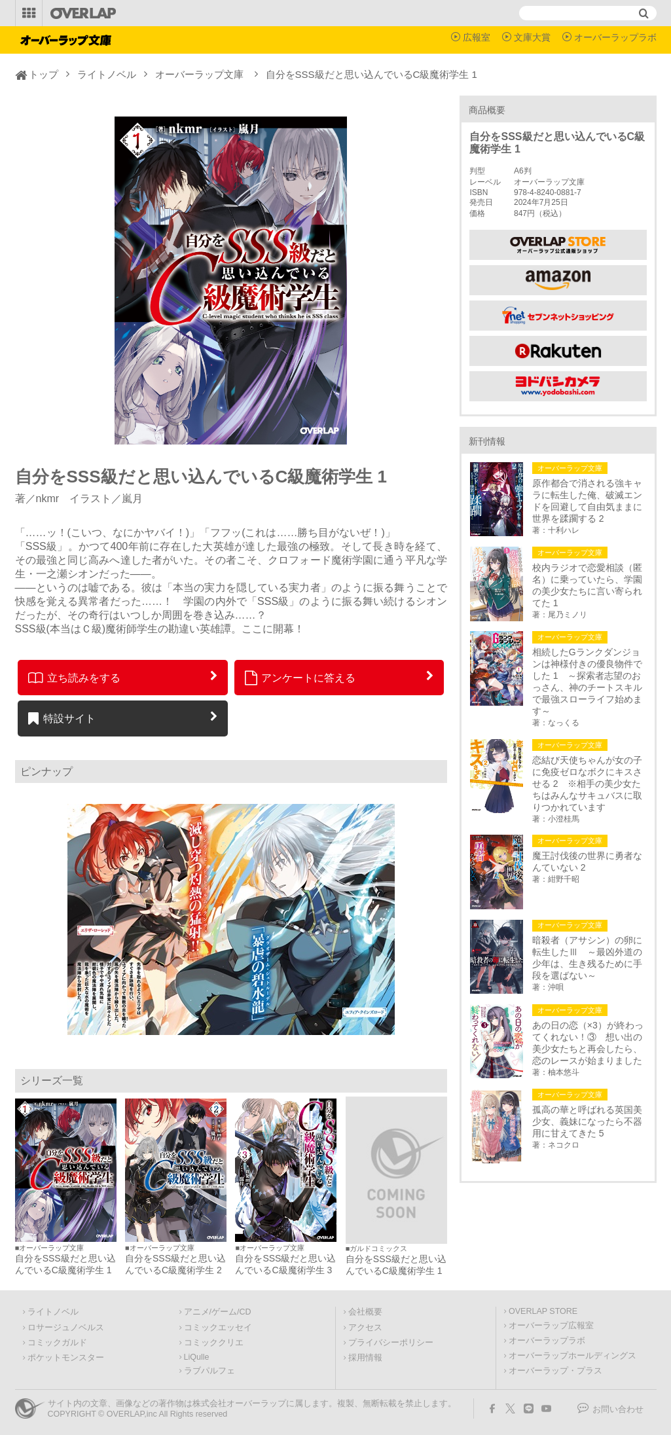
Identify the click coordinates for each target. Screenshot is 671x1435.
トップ (43, 74)
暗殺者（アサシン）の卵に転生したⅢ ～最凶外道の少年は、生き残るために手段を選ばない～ (587, 958)
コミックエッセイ (218, 1327)
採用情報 (365, 1357)
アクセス (365, 1327)
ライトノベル (106, 74)
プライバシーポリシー (390, 1342)
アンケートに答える (300, 677)
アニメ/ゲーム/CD (217, 1312)
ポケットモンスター (65, 1357)
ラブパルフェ (209, 1370)
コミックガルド (57, 1342)
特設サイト (62, 718)
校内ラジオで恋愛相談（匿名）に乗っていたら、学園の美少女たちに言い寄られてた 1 (587, 585)
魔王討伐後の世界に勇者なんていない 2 (587, 861)
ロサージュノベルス (65, 1327)
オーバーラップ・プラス (555, 1370)
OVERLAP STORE (543, 1311)
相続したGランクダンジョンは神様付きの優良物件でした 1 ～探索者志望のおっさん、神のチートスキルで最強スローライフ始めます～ (587, 681)
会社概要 (365, 1312)
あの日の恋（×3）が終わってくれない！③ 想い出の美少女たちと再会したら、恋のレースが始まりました (588, 1043)
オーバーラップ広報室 (551, 1325)
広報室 (476, 37)
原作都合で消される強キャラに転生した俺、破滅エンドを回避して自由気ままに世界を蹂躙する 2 (587, 501)
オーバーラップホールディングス (572, 1355)
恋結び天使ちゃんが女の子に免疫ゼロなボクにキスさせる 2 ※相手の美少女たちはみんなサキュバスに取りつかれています (587, 783)
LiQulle (196, 1357)
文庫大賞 (532, 37)
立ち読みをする (74, 677)
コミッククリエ (214, 1342)
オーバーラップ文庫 (199, 74)
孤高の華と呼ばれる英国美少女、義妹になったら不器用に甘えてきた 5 (587, 1121)
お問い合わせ (618, 1409)
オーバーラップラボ (615, 37)
